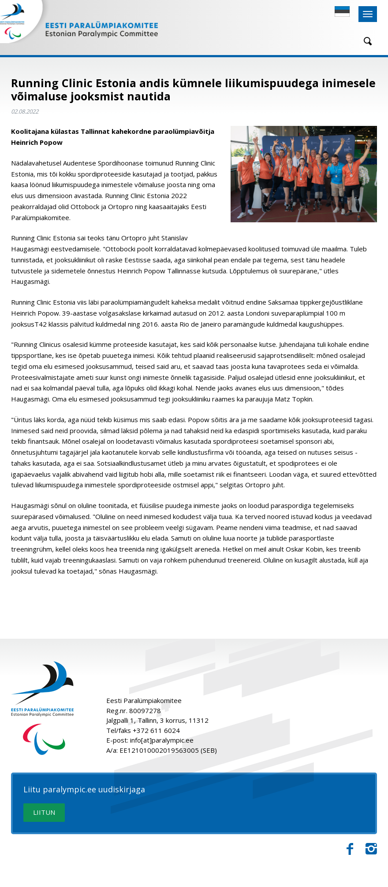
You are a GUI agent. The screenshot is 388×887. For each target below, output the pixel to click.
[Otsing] (365, 41)
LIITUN (44, 812)
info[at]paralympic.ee (162, 740)
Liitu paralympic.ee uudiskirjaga (84, 790)
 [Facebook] (350, 849)
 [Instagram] (371, 849)
